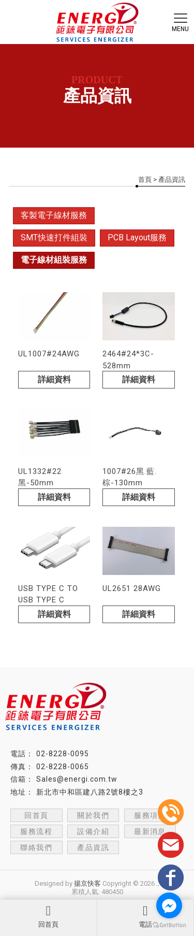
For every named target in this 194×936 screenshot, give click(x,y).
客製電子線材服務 (54, 215)
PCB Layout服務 (137, 237)
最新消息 (150, 831)
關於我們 (93, 815)
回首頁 (48, 916)
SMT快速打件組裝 (54, 237)
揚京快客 (87, 883)
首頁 (145, 179)
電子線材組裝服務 (54, 260)
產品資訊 (93, 847)
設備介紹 (93, 831)
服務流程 (36, 831)
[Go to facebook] (169, 905)
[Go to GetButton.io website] (169, 925)
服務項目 (150, 815)
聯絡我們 (36, 847)
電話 (145, 916)
